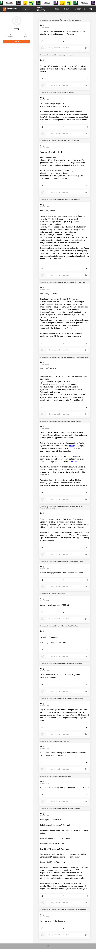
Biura (57, 9)
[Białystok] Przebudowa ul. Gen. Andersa (67, 141)
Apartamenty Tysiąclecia (62, 741)
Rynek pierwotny (41, 9)
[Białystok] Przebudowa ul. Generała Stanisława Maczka (71, 357)
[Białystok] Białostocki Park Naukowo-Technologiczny (71, 910)
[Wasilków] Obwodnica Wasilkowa (65, 92)
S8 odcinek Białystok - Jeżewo (64, 55)
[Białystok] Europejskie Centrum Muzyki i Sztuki (69, 561)
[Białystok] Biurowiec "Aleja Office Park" (66, 626)
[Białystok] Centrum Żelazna (63, 776)
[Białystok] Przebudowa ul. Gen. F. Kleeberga (68, 199)
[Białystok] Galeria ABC (61, 594)
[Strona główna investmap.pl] (10, 9)
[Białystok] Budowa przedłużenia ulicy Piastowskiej (70, 282)
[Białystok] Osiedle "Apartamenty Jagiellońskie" (68, 663)
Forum (66, 9)
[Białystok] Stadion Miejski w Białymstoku (67, 808)
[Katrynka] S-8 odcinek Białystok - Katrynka (67, 20)
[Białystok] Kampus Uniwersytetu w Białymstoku (69, 698)
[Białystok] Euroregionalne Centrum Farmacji (68, 421)
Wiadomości (80, 9)
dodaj (42, 25)
